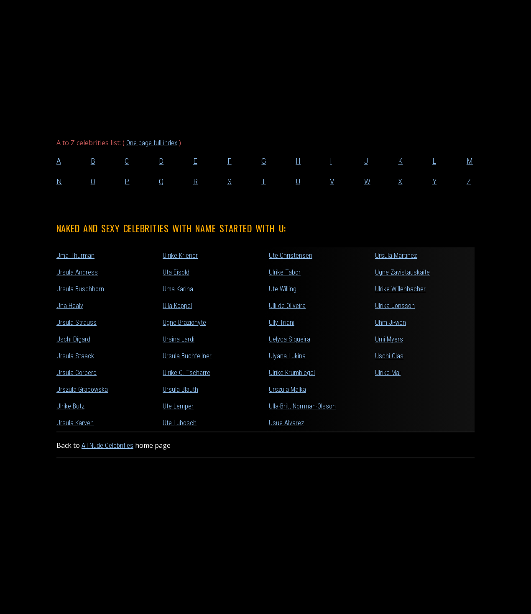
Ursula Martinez (396, 255)
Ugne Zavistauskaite (402, 272)
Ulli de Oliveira (287, 306)
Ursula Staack (75, 356)
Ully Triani (281, 322)
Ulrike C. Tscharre (186, 373)
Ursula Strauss (76, 322)
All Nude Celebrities (107, 446)
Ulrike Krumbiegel (292, 373)
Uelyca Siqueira (289, 339)
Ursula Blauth (180, 389)
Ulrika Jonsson (395, 306)
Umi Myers (389, 339)
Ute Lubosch (180, 423)
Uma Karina (178, 289)
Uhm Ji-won (390, 322)
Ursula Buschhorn (80, 289)
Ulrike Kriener (180, 255)
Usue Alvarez (286, 423)
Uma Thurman (75, 255)
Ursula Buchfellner (187, 356)
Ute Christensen (290, 255)
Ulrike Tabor (285, 272)
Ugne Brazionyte (184, 322)
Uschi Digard (73, 339)
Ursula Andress (77, 272)
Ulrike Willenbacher (400, 289)
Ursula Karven (75, 423)
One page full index (151, 143)
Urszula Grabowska (82, 389)
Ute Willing (282, 289)
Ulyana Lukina (287, 356)
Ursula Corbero (76, 373)
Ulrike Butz (70, 406)
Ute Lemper (178, 406)
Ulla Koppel (177, 306)
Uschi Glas (389, 356)
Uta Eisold (176, 272)
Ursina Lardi (178, 339)
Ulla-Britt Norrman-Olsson (302, 406)
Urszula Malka (287, 389)
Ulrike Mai (388, 373)
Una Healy (69, 306)
